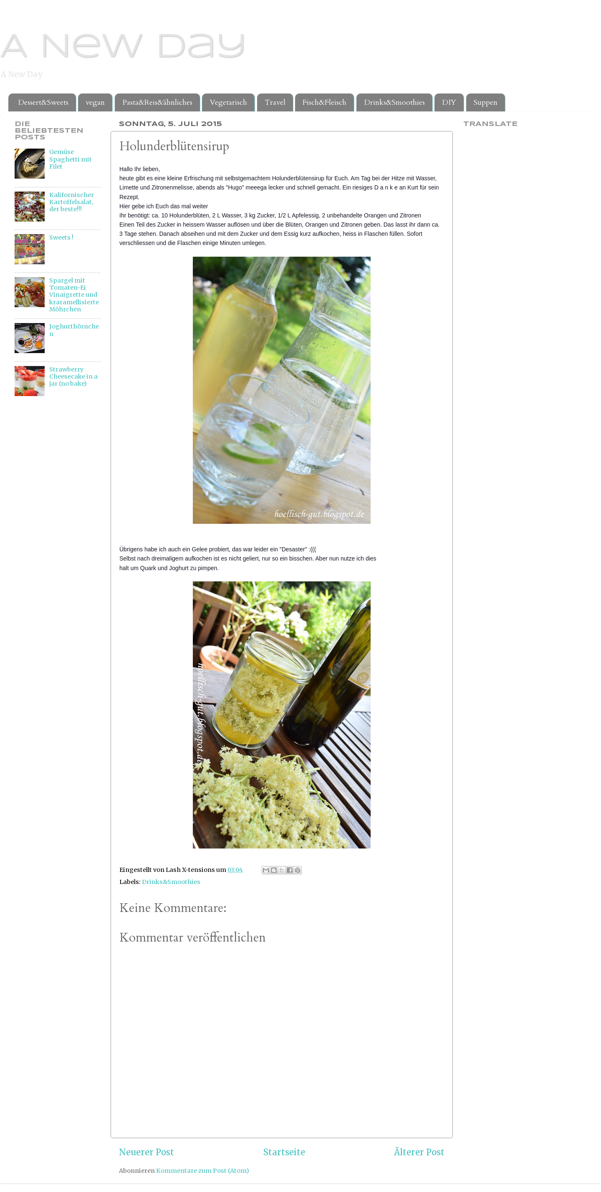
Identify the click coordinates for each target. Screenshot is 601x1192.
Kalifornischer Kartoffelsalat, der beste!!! (71, 202)
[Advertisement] (48, 542)
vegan (95, 102)
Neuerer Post (146, 1152)
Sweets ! (61, 237)
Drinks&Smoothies (394, 102)
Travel (275, 102)
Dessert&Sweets (43, 102)
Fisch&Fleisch (324, 102)
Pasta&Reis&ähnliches (157, 102)
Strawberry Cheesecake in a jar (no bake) (73, 377)
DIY (449, 102)
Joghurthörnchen (74, 330)
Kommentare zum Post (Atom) (202, 1170)
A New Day (123, 47)
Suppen (485, 102)
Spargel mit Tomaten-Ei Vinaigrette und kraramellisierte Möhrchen (74, 295)
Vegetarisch (228, 102)
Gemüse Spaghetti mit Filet (70, 159)
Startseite (284, 1152)
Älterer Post (419, 1152)
